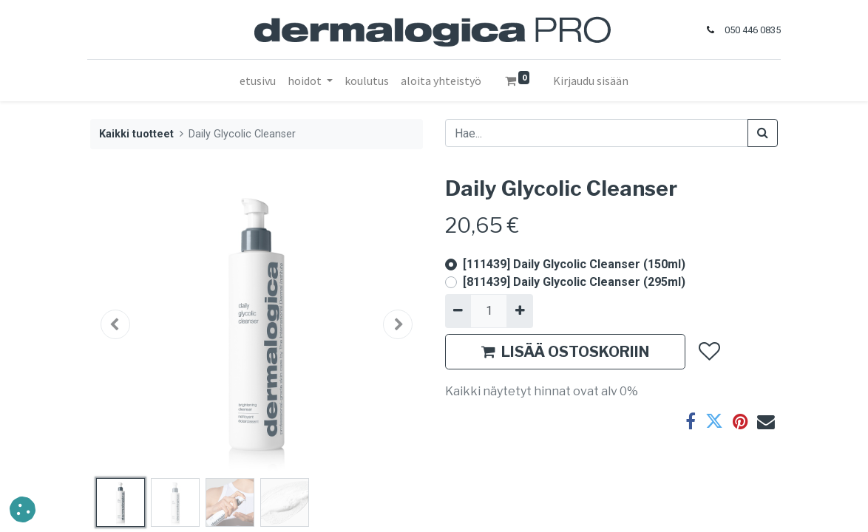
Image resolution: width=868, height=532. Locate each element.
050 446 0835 (750, 29)
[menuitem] (258, 80)
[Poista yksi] (458, 311)
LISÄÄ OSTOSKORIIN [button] (565, 352)
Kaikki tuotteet (136, 134)
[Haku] (762, 133)
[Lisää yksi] (519, 311)
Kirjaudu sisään (590, 80)
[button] (115, 324)
